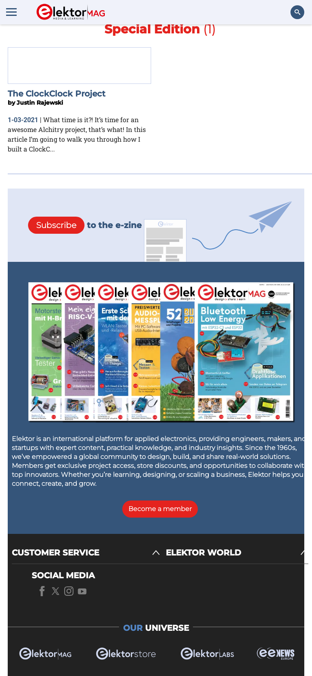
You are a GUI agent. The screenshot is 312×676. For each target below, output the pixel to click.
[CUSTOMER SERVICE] (86, 553)
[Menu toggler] (11, 12)
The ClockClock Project (56, 94)
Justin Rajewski (40, 102)
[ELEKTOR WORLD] (237, 553)
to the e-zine (85, 225)
